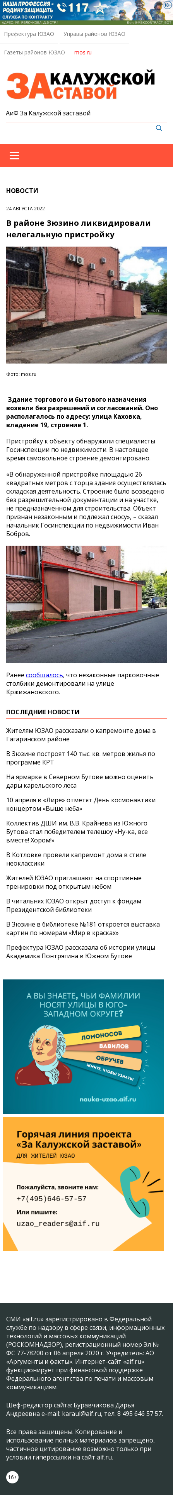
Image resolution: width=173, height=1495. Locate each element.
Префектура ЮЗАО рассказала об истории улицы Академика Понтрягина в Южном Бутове (80, 951)
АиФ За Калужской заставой (48, 113)
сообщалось (44, 675)
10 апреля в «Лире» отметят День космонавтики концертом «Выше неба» (81, 804)
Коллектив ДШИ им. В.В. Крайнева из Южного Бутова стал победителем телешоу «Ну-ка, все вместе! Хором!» (77, 831)
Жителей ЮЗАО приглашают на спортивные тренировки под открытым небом (74, 882)
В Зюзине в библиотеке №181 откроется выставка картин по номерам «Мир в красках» (83, 928)
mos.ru (83, 52)
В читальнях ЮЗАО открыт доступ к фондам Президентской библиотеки (73, 905)
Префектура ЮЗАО (29, 33)
